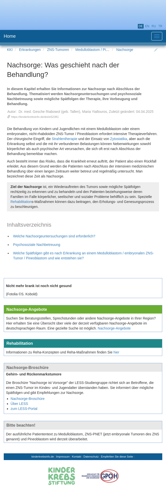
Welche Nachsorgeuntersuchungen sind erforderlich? (54, 236)
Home (10, 36)
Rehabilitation (21, 202)
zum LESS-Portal (24, 409)
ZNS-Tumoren (58, 50)
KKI (10, 50)
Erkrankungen (30, 50)
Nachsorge (124, 50)
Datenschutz (91, 456)
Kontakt (76, 456)
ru (154, 26)
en (147, 26)
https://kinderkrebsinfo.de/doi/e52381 (35, 116)
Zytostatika (118, 139)
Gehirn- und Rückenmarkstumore (34, 374)
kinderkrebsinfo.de (42, 456)
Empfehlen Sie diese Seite (117, 456)
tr (160, 26)
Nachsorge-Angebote (26, 309)
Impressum (63, 456)
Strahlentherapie (64, 139)
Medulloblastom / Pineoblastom (100, 50)
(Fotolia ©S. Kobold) (21, 294)
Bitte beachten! (20, 425)
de (141, 26)
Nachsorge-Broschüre (27, 367)
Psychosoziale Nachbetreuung (36, 245)
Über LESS (19, 404)
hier (116, 352)
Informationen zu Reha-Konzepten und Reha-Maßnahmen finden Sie (59, 352)
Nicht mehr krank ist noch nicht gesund (39, 286)
